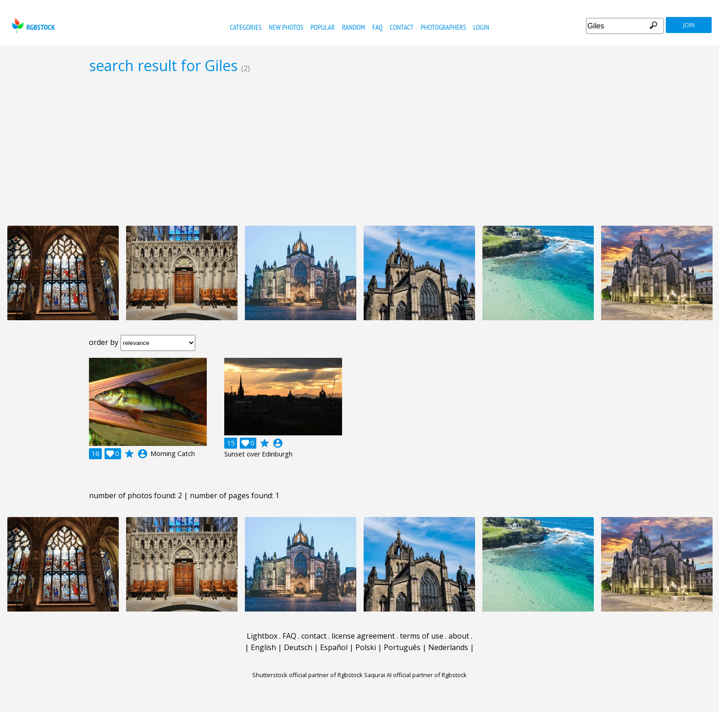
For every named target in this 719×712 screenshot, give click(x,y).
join (689, 25)
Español (334, 647)
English (263, 647)
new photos (286, 27)
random (353, 27)
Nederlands (448, 647)
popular (322, 27)
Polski (365, 647)
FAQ (377, 27)
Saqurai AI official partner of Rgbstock (415, 675)
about (458, 636)
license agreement (363, 636)
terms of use (421, 636)
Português (402, 647)
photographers (443, 27)
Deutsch (298, 647)
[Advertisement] (359, 149)
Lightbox (262, 636)
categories (245, 27)
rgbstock (32, 25)
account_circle (142, 453)
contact (402, 27)
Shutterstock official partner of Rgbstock (307, 675)
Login (481, 27)
